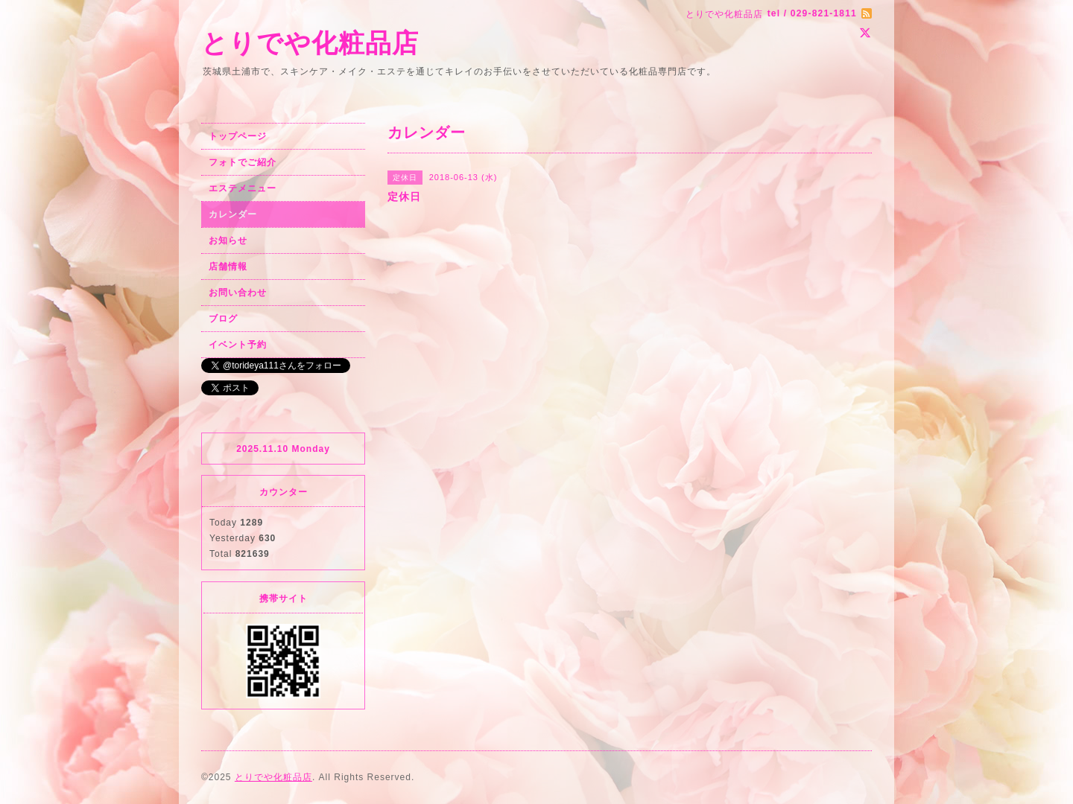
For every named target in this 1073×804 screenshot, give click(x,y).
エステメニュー (242, 188)
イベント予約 (238, 344)
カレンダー (233, 214)
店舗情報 (228, 266)
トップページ (238, 136)
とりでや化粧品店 (310, 42)
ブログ (223, 318)
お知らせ (228, 240)
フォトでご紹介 (242, 162)
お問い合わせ (238, 292)
